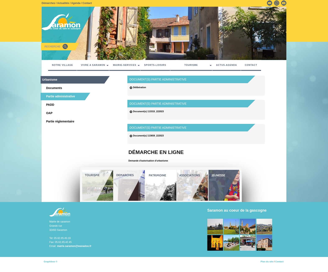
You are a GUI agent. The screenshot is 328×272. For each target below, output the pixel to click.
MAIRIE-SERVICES (124, 65)
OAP (48, 113)
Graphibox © (50, 261)
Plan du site (267, 261)
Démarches (48, 3)
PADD (49, 104)
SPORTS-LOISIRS (155, 65)
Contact (87, 3)
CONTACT (251, 65)
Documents (53, 88)
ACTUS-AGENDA (226, 65)
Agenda (75, 3)
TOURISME (191, 65)
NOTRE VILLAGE (62, 65)
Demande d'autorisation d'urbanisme (148, 160)
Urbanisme (49, 79)
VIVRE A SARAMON (93, 65)
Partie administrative (59, 96)
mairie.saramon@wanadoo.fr (74, 246)
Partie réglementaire (59, 121)
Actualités (63, 3)
